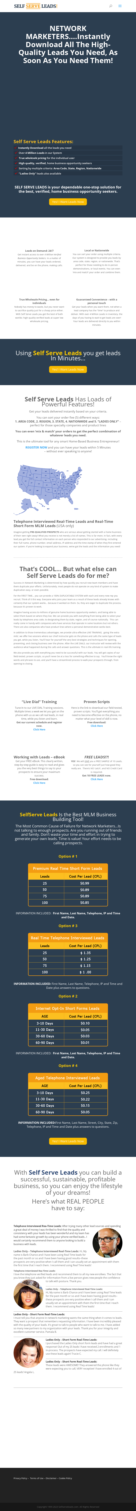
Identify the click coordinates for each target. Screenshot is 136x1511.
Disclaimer (51, 1478)
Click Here (39, 729)
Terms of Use (36, 1478)
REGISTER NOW (36, 447)
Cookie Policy (65, 1478)
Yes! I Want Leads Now (68, 202)
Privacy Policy (20, 1478)
